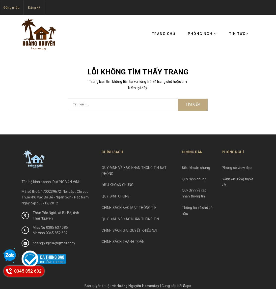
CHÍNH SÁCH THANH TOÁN (123, 242)
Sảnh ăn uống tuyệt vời (237, 182)
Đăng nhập (11, 7)
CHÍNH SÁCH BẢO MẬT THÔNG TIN (129, 208)
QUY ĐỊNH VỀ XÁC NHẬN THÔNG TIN (130, 219)
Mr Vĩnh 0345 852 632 (50, 233)
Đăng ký (34, 7)
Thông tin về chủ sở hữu (197, 211)
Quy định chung (194, 179)
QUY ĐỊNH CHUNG (116, 196)
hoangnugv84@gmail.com (54, 243)
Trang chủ (163, 34)
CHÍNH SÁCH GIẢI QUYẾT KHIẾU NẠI (129, 230)
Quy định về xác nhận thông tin (194, 193)
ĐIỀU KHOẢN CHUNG (117, 185)
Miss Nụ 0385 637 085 (50, 227)
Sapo (187, 286)
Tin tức (238, 34)
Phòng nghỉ (202, 34)
